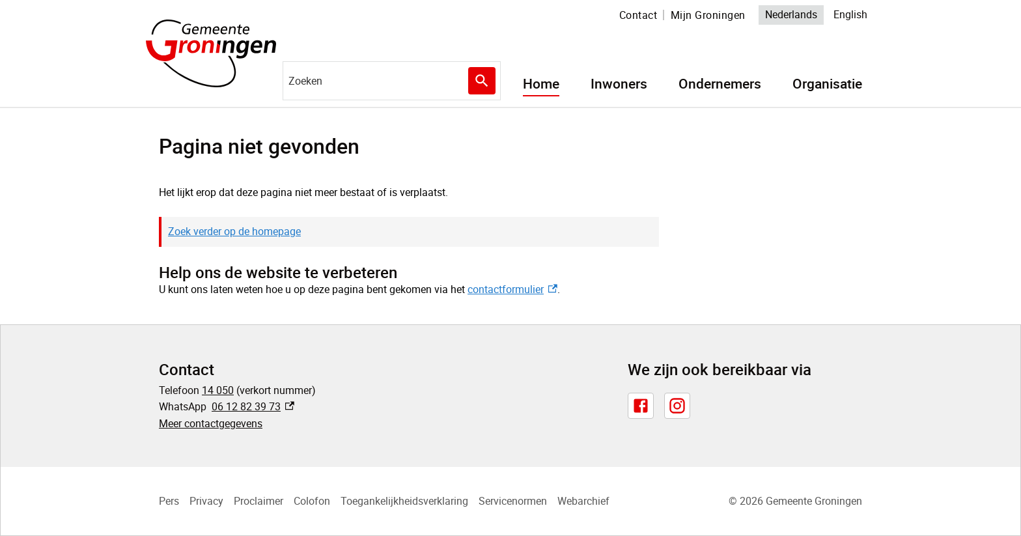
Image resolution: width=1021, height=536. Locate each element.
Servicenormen (513, 501)
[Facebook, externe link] (641, 406)
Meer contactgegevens (210, 423)
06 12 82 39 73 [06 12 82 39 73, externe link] (253, 406)
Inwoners (619, 84)
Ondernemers (719, 84)
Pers (169, 501)
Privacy (206, 501)
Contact (638, 15)
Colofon (312, 501)
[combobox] (391, 81)
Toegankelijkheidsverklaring (404, 501)
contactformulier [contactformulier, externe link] (512, 289)
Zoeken (479, 80)
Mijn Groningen (708, 15)
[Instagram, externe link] (677, 406)
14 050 (218, 390)
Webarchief (583, 501)
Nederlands (791, 14)
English (850, 14)
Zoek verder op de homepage (234, 231)
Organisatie (827, 84)
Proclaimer (258, 501)
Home (541, 84)
